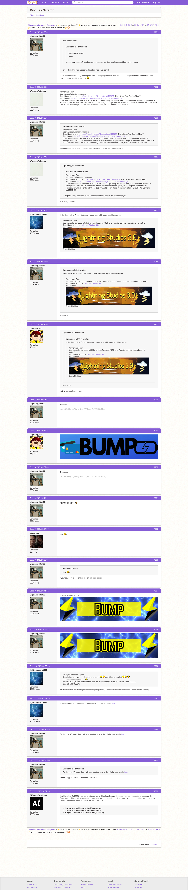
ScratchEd (138, 884)
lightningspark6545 (38, 214)
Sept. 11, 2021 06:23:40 (40, 760)
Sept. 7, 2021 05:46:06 (39, 261)
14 (143, 25)
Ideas (65, 2)
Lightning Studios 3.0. (90, 225)
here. (114, 703)
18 (153, 25)
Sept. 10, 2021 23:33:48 (40, 666)
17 (151, 25)
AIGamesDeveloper (38, 795)
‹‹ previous (121, 25)
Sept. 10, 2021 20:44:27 (40, 630)
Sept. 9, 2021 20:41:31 (39, 591)
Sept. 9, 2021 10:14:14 (39, 498)
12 (138, 25)
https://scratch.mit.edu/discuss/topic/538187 (96, 96)
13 (140, 25)
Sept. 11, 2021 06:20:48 (40, 729)
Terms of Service (114, 884)
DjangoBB (154, 844)
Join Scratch (143, 2)
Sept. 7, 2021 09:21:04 (39, 400)
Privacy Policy (113, 887)
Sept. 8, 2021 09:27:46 (39, 467)
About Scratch (33, 884)
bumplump (34, 533)
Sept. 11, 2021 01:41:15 (40, 698)
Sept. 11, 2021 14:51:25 (40, 791)
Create (44, 2)
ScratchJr (138, 887)
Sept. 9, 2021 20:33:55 (39, 560)
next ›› (157, 25)
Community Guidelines (63, 884)
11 (135, 25)
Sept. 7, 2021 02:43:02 (39, 210)
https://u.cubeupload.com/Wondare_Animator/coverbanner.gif (97, 98)
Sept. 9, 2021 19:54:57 (39, 529)
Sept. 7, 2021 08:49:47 (39, 324)
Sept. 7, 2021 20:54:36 (39, 431)
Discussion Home (37, 15)
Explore (55, 2)
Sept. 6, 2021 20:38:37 (39, 118)
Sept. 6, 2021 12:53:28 (39, 87)
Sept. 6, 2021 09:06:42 (39, 32)
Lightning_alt (36, 328)
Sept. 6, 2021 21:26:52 (39, 157)
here (123, 734)
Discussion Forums (36, 25)
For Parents (32, 887)
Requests (51, 25)
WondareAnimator (38, 91)
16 (148, 25)
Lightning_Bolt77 (37, 36)
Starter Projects (87, 884)
